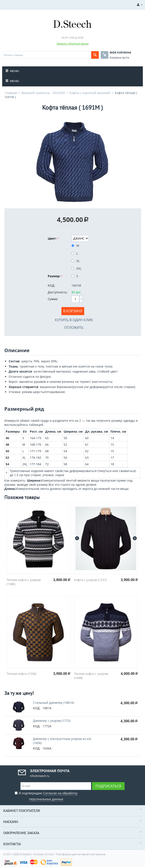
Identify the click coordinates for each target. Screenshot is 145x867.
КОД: (51, 285)
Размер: (54, 276)
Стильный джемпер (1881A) (53, 703)
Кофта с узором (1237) (90, 580)
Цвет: (52, 238)
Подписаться (108, 786)
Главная (11, 93)
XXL (76, 268)
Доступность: (58, 292)
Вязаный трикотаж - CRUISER (43, 93)
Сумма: (53, 299)
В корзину (72, 311)
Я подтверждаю (46, 795)
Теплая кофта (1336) (21, 674)
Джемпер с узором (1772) (51, 721)
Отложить (73, 327)
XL (76, 261)
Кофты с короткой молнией (89, 93)
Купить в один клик (74, 320)
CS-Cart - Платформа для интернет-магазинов (74, 854)
